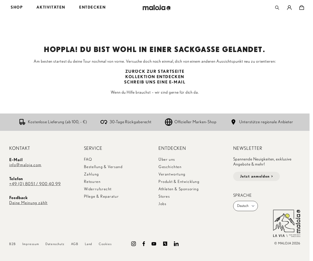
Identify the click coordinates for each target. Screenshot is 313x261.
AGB (74, 244)
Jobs (162, 204)
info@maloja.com (25, 165)
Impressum (30, 244)
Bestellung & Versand (103, 167)
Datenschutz (55, 244)
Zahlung (91, 174)
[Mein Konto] (289, 7)
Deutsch (246, 206)
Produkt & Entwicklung (179, 182)
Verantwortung (171, 174)
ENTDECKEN (92, 7)
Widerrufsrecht (98, 189)
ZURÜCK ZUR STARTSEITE (155, 72)
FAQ (88, 159)
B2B (12, 244)
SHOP (17, 7)
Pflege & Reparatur (101, 196)
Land (88, 244)
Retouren (92, 182)
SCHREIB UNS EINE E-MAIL (155, 82)
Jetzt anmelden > (256, 176)
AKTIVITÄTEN (50, 7)
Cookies (105, 244)
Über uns (166, 159)
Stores (164, 196)
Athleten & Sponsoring (178, 189)
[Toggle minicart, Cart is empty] (301, 7)
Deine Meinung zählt (28, 203)
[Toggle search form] (277, 7)
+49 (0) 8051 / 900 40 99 (35, 184)
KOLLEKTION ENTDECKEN (154, 77)
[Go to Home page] (156, 7)
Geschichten (170, 167)
